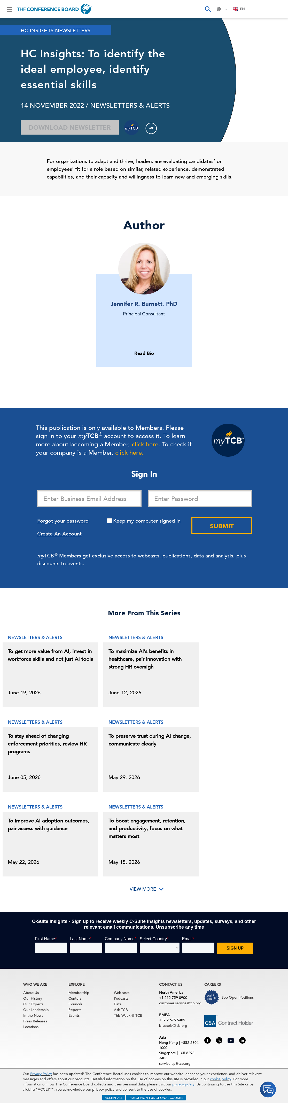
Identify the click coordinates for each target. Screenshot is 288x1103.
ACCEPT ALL (113, 1098)
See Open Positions (238, 997)
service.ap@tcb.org (175, 1063)
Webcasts (121, 992)
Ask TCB (121, 1009)
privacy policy (183, 1084)
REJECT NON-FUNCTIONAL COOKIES (156, 1098)
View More (143, 889)
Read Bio (144, 353)
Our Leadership (36, 1009)
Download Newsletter (70, 127)
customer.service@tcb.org (180, 1003)
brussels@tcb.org (173, 1025)
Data (117, 1004)
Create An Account (59, 534)
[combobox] (238, 9)
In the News (33, 1015)
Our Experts (33, 1004)
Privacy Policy (41, 1073)
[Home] (54, 9)
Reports (74, 1009)
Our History (32, 998)
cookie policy (220, 1079)
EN (239, 9)
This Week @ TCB (128, 1015)
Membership (78, 992)
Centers (74, 998)
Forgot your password (63, 521)
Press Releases (35, 1021)
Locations (30, 1026)
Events (74, 1015)
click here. (129, 452)
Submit (222, 526)
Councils (75, 1004)
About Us (31, 992)
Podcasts (121, 998)
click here (145, 444)
